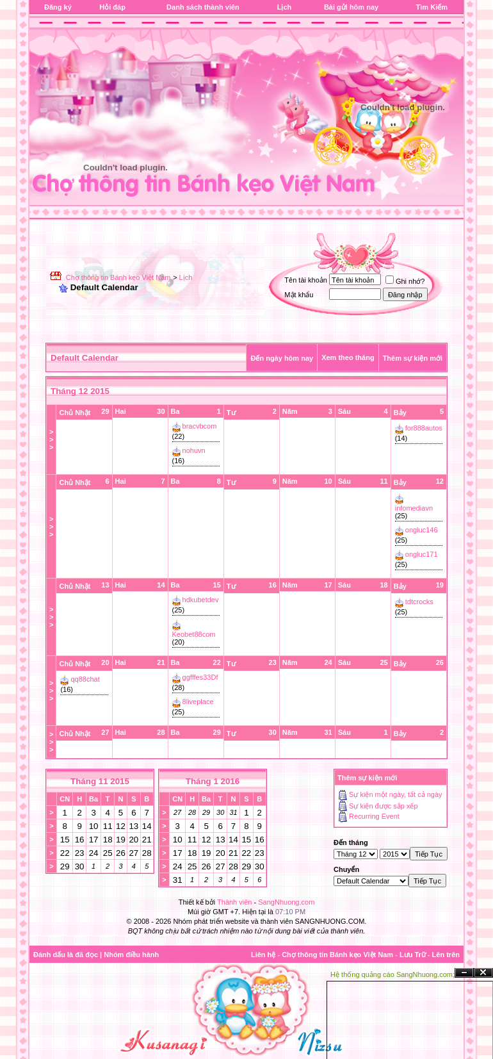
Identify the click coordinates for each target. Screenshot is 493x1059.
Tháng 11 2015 (99, 781)
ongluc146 (421, 530)
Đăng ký (58, 7)
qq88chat (85, 679)
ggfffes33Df (200, 677)
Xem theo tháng (348, 357)
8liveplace (198, 701)
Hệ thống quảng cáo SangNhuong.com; (392, 974)
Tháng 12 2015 (80, 391)
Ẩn (464, 973)
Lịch (284, 7)
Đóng (483, 973)
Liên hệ (263, 954)
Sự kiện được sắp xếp (383, 806)
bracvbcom (199, 426)
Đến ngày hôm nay (281, 358)
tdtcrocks (419, 601)
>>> (51, 439)
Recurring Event (374, 817)
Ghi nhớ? (405, 281)
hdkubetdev (200, 599)
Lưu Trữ (413, 954)
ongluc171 (421, 554)
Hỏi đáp (112, 7)
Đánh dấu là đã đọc (65, 954)
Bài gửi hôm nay (351, 7)
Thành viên (234, 902)
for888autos (423, 428)
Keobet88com (194, 634)
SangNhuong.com (286, 902)
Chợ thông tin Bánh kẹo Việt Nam (118, 277)
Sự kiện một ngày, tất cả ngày (395, 794)
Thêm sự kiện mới (412, 358)
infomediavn (414, 508)
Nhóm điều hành (131, 954)
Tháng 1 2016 (212, 781)
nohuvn (194, 450)
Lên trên (446, 954)
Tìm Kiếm (432, 7)
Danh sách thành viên (202, 7)
